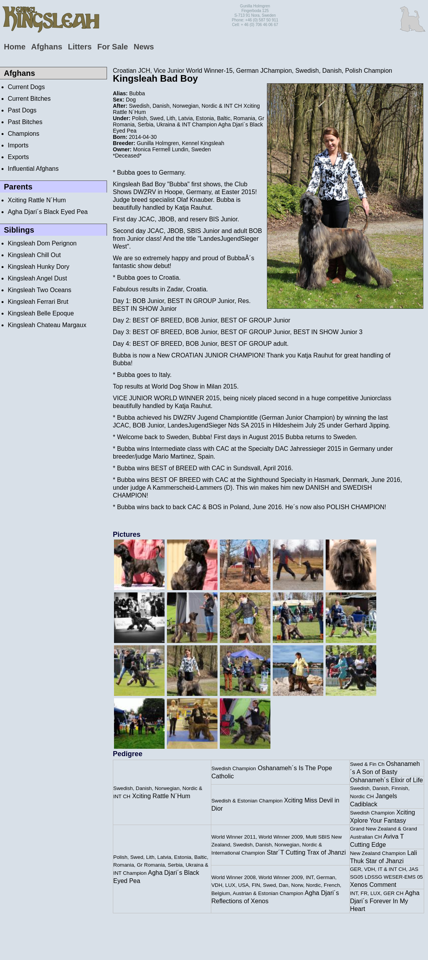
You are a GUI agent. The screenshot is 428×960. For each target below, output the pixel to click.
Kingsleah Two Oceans (39, 290)
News (143, 46)
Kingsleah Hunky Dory (38, 266)
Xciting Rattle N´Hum (37, 200)
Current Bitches (29, 98)
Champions (23, 133)
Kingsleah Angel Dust (37, 278)
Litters (79, 46)
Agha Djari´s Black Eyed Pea (48, 211)
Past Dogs (22, 110)
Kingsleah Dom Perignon (42, 243)
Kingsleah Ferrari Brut (38, 301)
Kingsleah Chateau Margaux (47, 325)
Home (15, 46)
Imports (18, 145)
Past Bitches (25, 122)
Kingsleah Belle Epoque (41, 313)
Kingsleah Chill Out (34, 255)
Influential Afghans (33, 168)
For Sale (112, 46)
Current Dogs (26, 87)
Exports (18, 157)
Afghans (46, 46)
